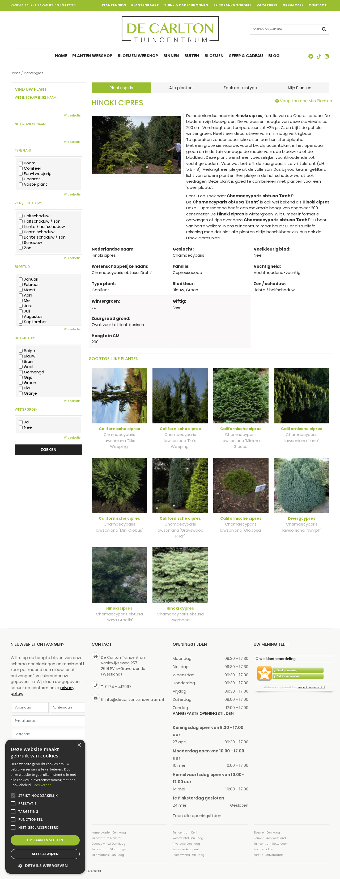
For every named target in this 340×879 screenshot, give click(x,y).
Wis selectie (72, 116)
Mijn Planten (299, 87)
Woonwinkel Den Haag (188, 838)
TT (318, 56)
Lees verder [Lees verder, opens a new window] (42, 785)
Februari (29, 284)
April (25, 295)
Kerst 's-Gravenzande (268, 855)
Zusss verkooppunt (186, 849)
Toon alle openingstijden (197, 815)
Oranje (28, 393)
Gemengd (31, 372)
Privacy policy (263, 849)
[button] (45, 866)
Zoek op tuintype (240, 87)
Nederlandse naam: (30, 124)
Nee (25, 427)
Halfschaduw (34, 216)
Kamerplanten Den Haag (109, 832)
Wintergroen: (26, 409)
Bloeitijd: (23, 267)
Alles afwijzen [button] (45, 854)
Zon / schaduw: (28, 203)
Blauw (27, 356)
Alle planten (181, 87)
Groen (27, 383)
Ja (24, 422)
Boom (27, 163)
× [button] (79, 745)
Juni (25, 306)
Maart (27, 290)
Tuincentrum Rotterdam (270, 843)
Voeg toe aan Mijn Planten (306, 100)
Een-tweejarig (35, 174)
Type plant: (23, 150)
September (33, 322)
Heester (29, 179)
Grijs (25, 377)
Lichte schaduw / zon (42, 237)
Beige (27, 351)
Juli (24, 311)
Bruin (26, 361)
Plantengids (121, 87)
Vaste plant (33, 184)
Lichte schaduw (36, 232)
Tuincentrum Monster (106, 838)
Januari (28, 279)
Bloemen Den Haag (267, 832)
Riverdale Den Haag (186, 843)
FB (310, 56)
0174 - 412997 (118, 686)
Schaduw (30, 242)
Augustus (30, 316)
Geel (26, 367)
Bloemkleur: (25, 338)
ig (326, 56)
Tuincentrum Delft (185, 832)
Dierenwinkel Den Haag (188, 855)
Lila (24, 388)
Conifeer (30, 168)
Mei (25, 300)
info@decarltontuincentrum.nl (134, 699)
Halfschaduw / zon (40, 221)
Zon (25, 248)
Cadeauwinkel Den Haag (108, 843)
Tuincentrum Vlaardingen (110, 849)
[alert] (45, 807)
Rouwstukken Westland (270, 838)
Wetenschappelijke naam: (36, 97)
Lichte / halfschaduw (42, 226)
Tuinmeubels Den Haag (108, 855)
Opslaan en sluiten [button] (45, 840)
